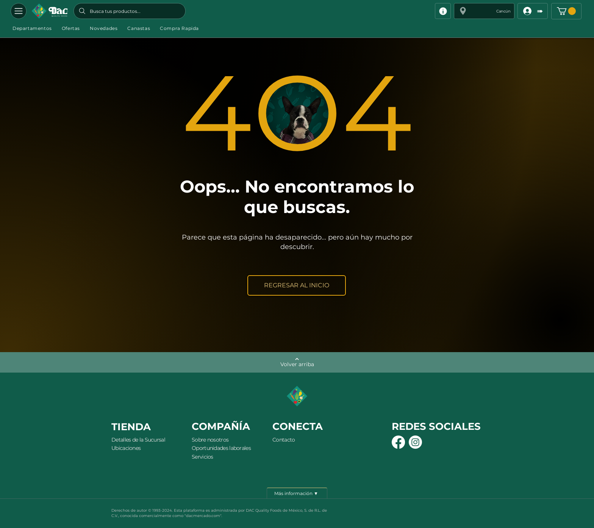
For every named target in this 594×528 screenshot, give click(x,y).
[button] (484, 11)
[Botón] (50, 11)
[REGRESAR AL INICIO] (296, 285)
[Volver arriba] (297, 362)
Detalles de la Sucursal (138, 439)
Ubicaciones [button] (126, 448)
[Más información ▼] (297, 493)
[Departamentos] (19, 11)
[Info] (443, 11)
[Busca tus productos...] (129, 11)
